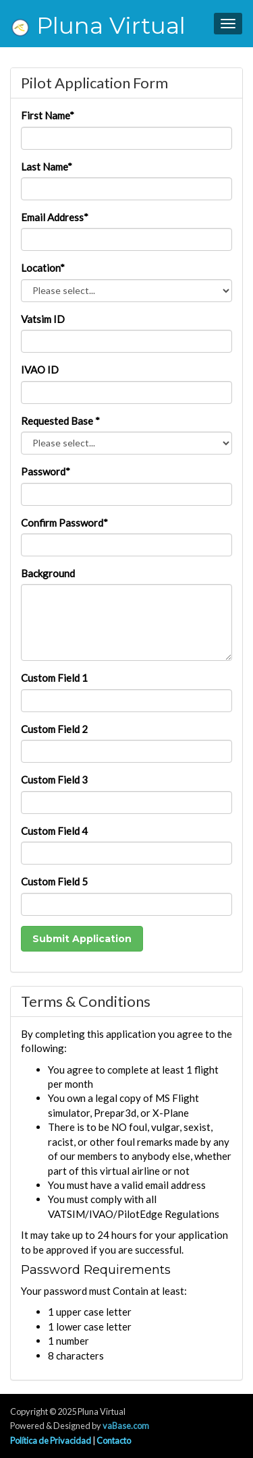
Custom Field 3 (54, 780)
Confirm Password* (64, 523)
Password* (45, 471)
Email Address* (54, 217)
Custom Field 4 (54, 831)
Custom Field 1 (54, 678)
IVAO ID (40, 369)
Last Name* (46, 167)
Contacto (113, 1440)
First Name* (47, 115)
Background (48, 573)
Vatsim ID (43, 319)
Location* (43, 268)
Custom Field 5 (54, 881)
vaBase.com (126, 1425)
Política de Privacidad (50, 1440)
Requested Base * (60, 421)
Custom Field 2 (54, 729)
